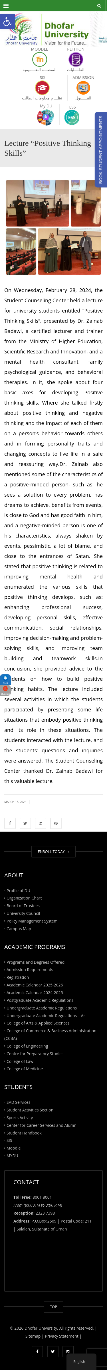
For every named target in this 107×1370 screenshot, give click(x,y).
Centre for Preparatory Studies (35, 1053)
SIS (9, 1140)
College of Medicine (25, 1068)
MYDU (12, 1155)
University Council (23, 913)
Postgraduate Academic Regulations (40, 1000)
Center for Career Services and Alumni (42, 1125)
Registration (18, 977)
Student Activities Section (30, 1110)
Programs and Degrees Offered (35, 962)
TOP (53, 1306)
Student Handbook (24, 1132)
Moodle (14, 1148)
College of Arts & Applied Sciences (38, 1023)
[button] (7, 21)
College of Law (20, 1061)
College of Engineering (27, 1046)
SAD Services (18, 1102)
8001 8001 (42, 1197)
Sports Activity (20, 1117)
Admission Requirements (30, 969)
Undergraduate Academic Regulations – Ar (46, 1015)
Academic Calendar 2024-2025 (35, 992)
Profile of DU (18, 890)
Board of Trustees (23, 905)
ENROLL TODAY (53, 851)
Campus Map (19, 928)
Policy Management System (32, 921)
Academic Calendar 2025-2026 (35, 985)
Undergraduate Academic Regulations (42, 1007)
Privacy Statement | (63, 1336)
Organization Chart (24, 898)
